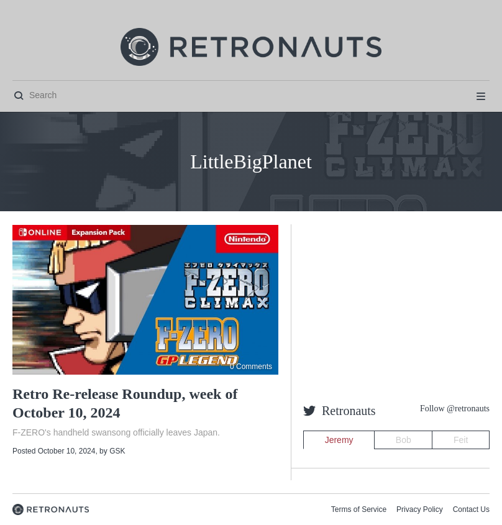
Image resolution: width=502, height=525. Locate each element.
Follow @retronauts (455, 408)
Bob (403, 440)
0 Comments (251, 366)
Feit (461, 440)
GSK (117, 451)
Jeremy (339, 440)
